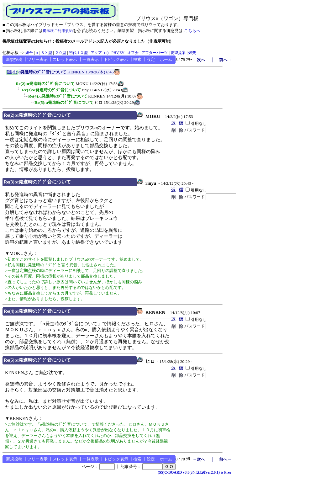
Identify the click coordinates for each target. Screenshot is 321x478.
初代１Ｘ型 (78, 52)
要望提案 (178, 52)
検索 (137, 59)
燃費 (192, 52)
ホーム (166, 59)
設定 (151, 59)
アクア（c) (99, 52)
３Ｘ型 (46, 52)
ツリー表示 (37, 59)
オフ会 (133, 52)
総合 (29, 52)
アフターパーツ (154, 52)
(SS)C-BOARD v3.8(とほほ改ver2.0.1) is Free (194, 472)
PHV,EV (117, 52)
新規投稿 (14, 59)
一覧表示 (90, 59)
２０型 (60, 52)
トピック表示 (116, 59)
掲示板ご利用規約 (58, 31)
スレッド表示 (65, 59)
